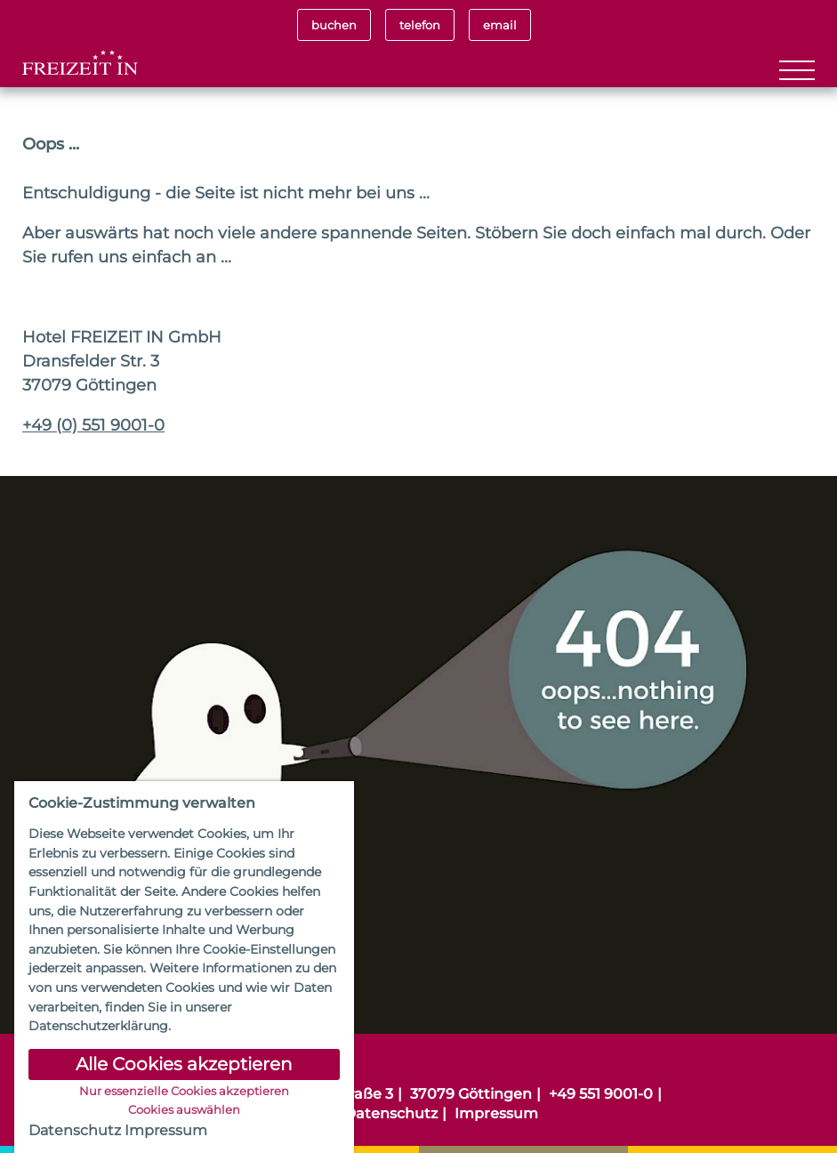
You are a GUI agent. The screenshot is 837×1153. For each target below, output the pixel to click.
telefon (419, 25)
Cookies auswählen (184, 1110)
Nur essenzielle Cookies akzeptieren (184, 1091)
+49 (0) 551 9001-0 (93, 425)
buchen (334, 25)
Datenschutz (391, 1113)
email (500, 25)
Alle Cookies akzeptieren (184, 1064)
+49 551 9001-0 (601, 1093)
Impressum (496, 1113)
